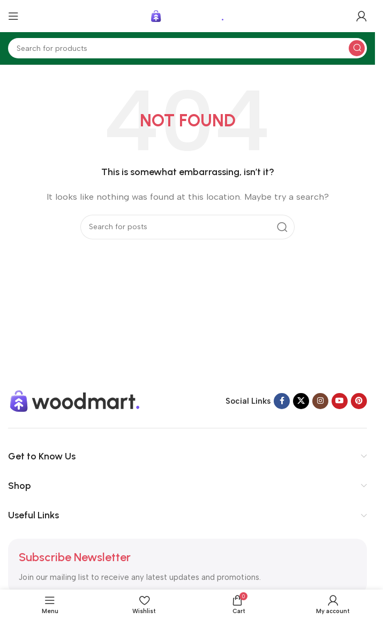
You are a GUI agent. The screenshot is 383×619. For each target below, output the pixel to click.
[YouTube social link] (340, 401)
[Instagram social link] (320, 401)
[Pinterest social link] (359, 401)
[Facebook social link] (282, 401)
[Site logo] (187, 15)
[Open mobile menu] (13, 16)
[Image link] (75, 400)
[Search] (187, 48)
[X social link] (301, 401)
